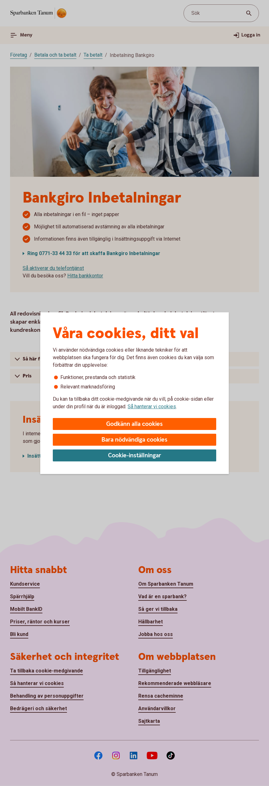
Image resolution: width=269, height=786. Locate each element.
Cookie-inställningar (134, 456)
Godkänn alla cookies (134, 424)
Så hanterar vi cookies (152, 407)
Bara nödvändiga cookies (134, 440)
